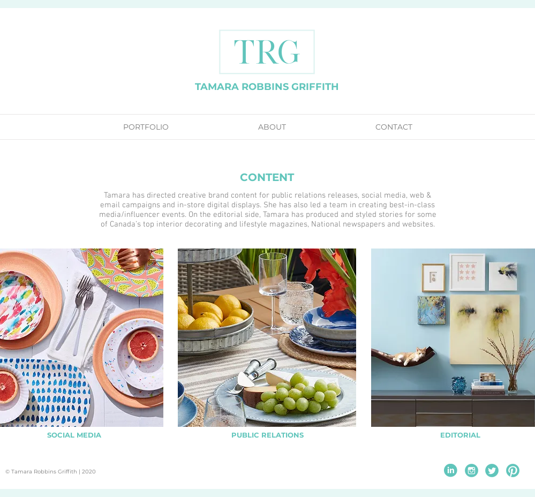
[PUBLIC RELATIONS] (267, 435)
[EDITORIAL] (460, 435)
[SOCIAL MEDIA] (74, 435)
